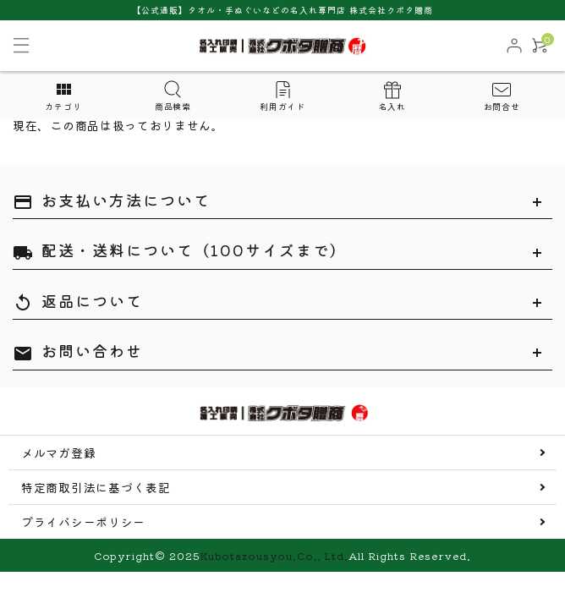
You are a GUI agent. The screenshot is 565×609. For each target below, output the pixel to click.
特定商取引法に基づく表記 (95, 487)
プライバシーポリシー (83, 521)
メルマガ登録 (58, 452)
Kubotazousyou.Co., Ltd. (274, 555)
